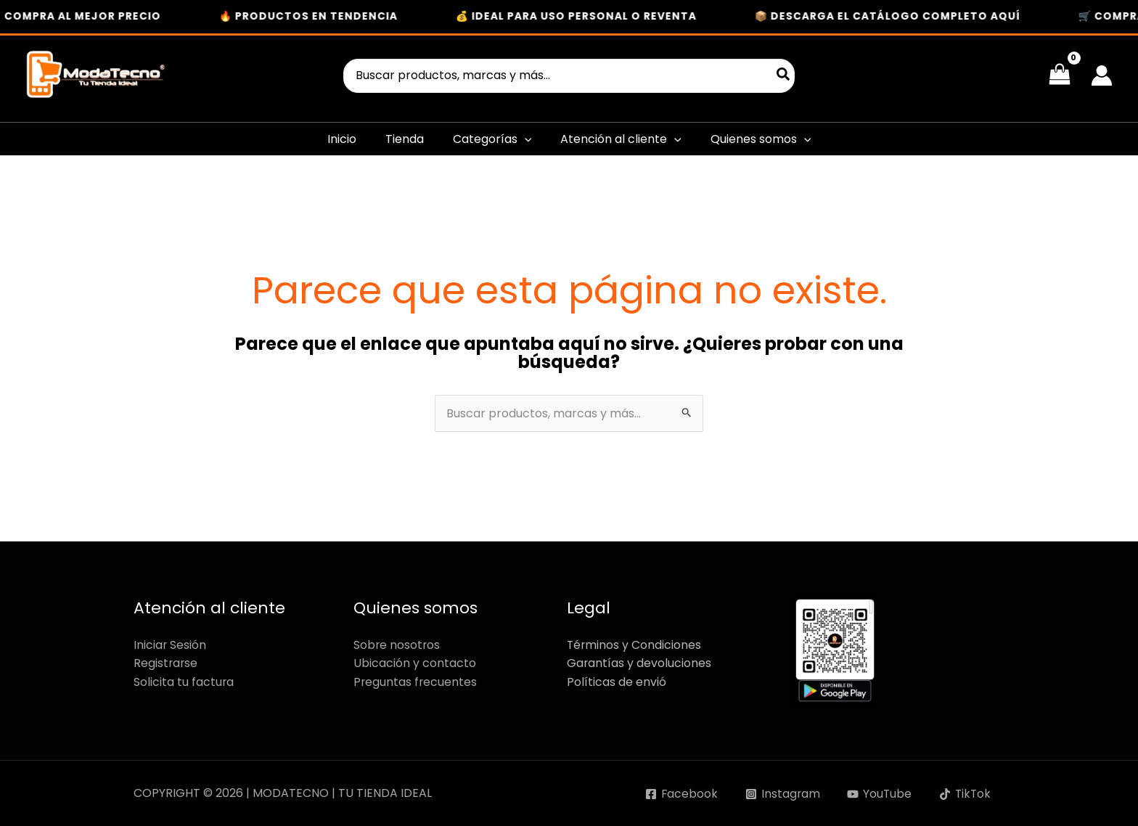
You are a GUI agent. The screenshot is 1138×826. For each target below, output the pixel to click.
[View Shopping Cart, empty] (1059, 75)
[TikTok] (964, 794)
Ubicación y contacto (414, 663)
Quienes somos (761, 139)
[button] (524, 139)
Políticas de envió (616, 682)
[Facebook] (677, 794)
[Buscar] (784, 76)
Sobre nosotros (397, 645)
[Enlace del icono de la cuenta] (1102, 75)
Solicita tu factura (184, 682)
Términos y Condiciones (635, 645)
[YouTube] (877, 794)
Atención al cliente (620, 139)
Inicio (341, 139)
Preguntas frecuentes (415, 682)
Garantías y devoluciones (639, 663)
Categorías (492, 139)
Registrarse (166, 663)
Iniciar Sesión (170, 645)
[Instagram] (779, 794)
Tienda (404, 139)
